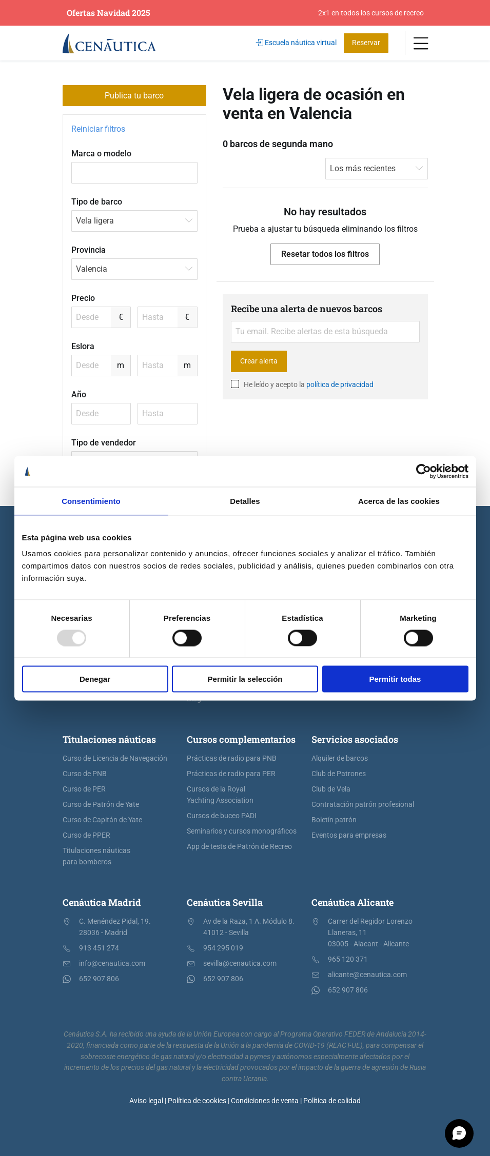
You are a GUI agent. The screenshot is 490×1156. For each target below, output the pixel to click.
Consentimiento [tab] (91, 500)
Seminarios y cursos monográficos (242, 831)
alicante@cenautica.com (367, 974)
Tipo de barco (96, 202)
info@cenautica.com (112, 963)
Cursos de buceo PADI (222, 816)
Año (78, 394)
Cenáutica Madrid (102, 902)
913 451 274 (99, 948)
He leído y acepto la (302, 384)
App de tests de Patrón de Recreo (239, 846)
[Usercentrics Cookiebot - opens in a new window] (423, 471)
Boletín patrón (334, 820)
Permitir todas (395, 679)
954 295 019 (223, 948)
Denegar (95, 679)
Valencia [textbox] (91, 269)
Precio (83, 298)
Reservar (366, 42)
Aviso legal (146, 1101)
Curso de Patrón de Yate (101, 804)
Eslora (82, 346)
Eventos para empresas (348, 835)
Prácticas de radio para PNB (232, 758)
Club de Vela (330, 789)
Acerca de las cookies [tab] (399, 500)
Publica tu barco (134, 95)
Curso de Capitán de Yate (102, 820)
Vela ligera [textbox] (95, 221)
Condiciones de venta (265, 1101)
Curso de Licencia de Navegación (115, 758)
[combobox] (134, 221)
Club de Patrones (338, 773)
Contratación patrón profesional (362, 804)
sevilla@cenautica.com (240, 963)
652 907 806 (99, 979)
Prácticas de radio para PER (231, 773)
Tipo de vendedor (103, 443)
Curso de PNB (85, 773)
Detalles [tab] (245, 500)
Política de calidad (332, 1101)
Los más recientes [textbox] (363, 168)
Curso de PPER (86, 835)
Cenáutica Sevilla (225, 902)
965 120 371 (348, 959)
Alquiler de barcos (339, 758)
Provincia (88, 250)
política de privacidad (340, 384)
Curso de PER (84, 789)
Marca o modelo (101, 153)
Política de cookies (197, 1101)
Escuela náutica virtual (296, 42)
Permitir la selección (245, 679)
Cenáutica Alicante (352, 902)
